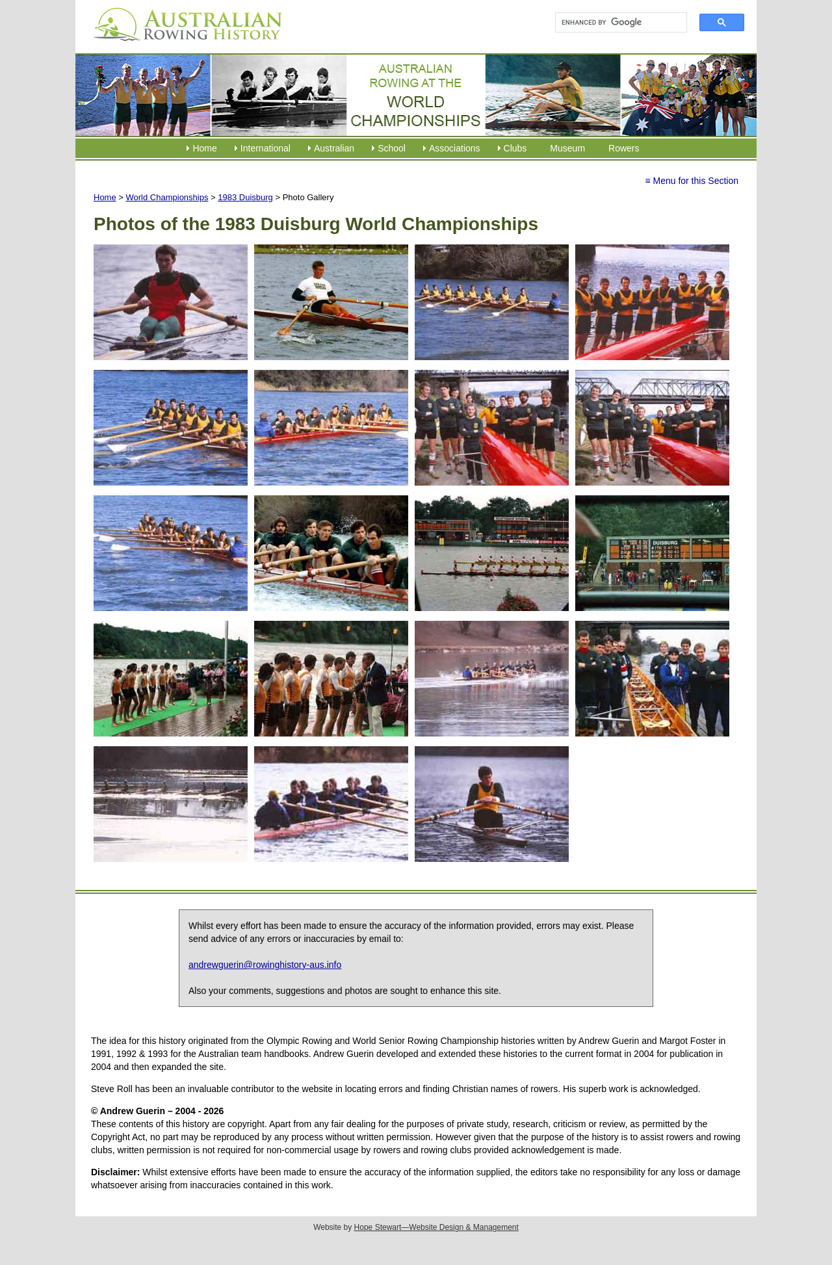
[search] (615, 23)
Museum (567, 148)
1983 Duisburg (245, 197)
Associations (454, 148)
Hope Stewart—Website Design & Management (436, 1227)
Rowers (623, 148)
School (392, 148)
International (265, 148)
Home (204, 148)
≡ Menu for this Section (691, 181)
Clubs (515, 148)
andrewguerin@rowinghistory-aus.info (264, 964)
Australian (334, 148)
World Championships (167, 197)
